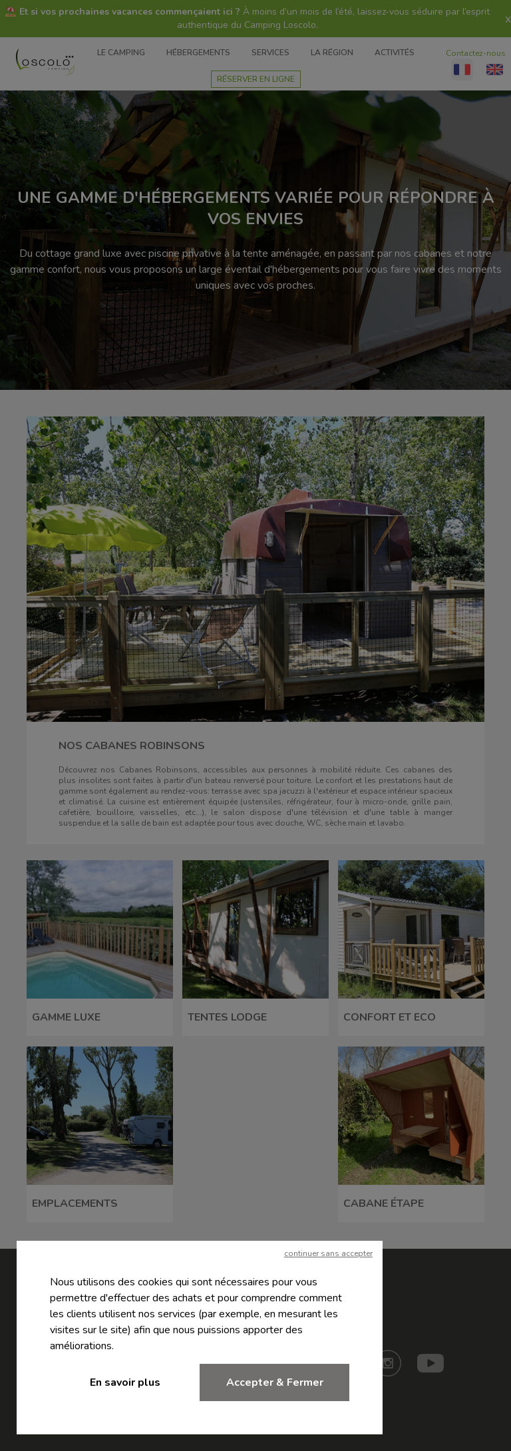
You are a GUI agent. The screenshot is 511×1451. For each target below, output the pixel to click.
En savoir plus (125, 1382)
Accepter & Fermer (274, 1382)
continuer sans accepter (328, 1253)
